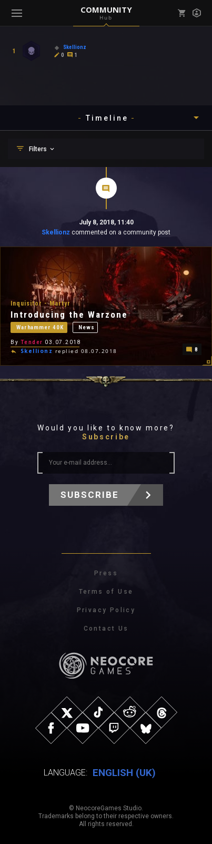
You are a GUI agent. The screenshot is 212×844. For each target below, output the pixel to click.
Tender (32, 342)
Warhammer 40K (40, 327)
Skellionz (56, 232)
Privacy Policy (106, 610)
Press (106, 573)
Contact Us (106, 628)
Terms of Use (106, 591)
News (86, 327)
